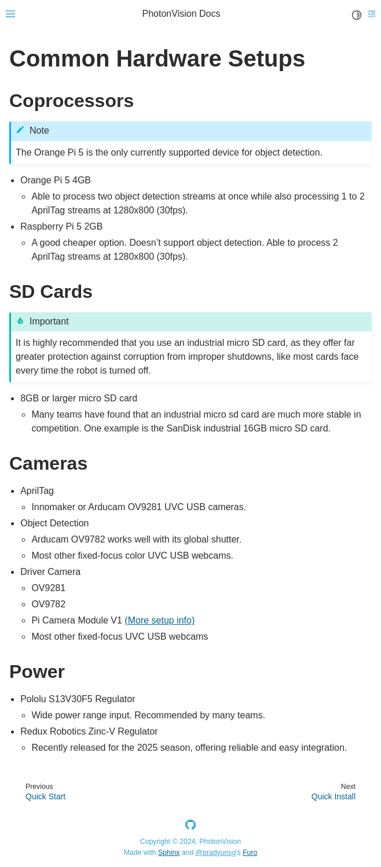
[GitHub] (190, 827)
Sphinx (168, 852)
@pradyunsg (216, 852)
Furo (250, 852)
